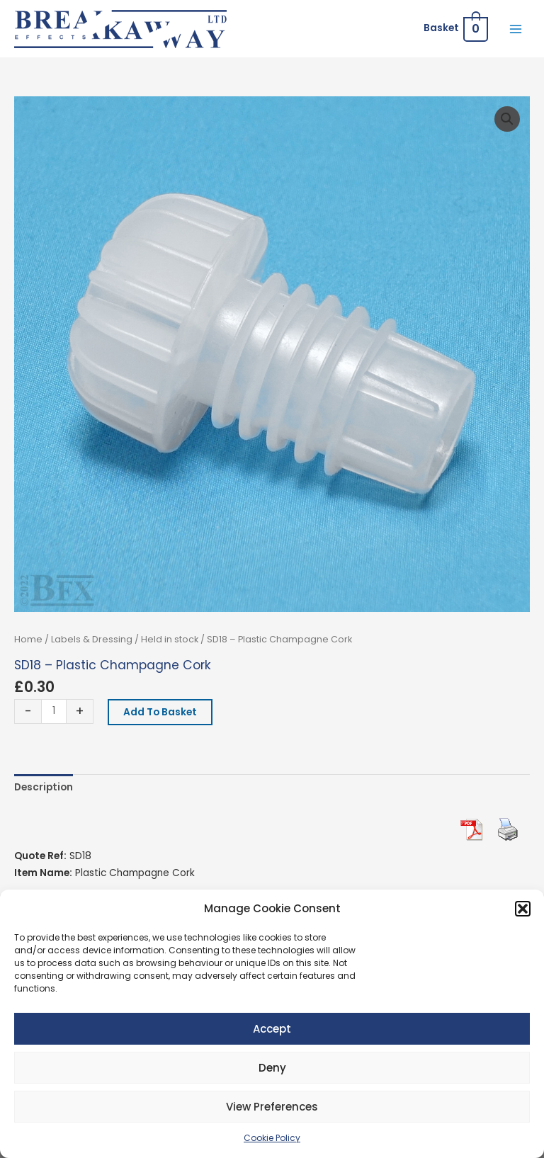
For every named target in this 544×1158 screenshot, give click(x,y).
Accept (272, 1028)
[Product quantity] (54, 711)
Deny (272, 1067)
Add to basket (160, 712)
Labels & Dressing (91, 639)
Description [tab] (43, 787)
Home (28, 639)
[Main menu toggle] (516, 28)
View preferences (272, 1106)
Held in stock (169, 639)
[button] (523, 909)
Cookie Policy (272, 1138)
